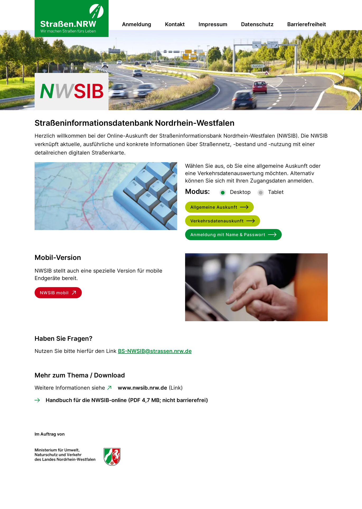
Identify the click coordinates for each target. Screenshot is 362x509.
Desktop (240, 192)
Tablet (276, 192)
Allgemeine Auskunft (213, 207)
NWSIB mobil (54, 292)
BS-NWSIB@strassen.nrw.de (155, 351)
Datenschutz (257, 24)
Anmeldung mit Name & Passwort (227, 234)
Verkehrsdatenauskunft (217, 220)
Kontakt (175, 24)
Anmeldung (136, 24)
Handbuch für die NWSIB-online (127, 400)
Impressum (213, 24)
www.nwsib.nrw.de (142, 388)
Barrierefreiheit (306, 24)
